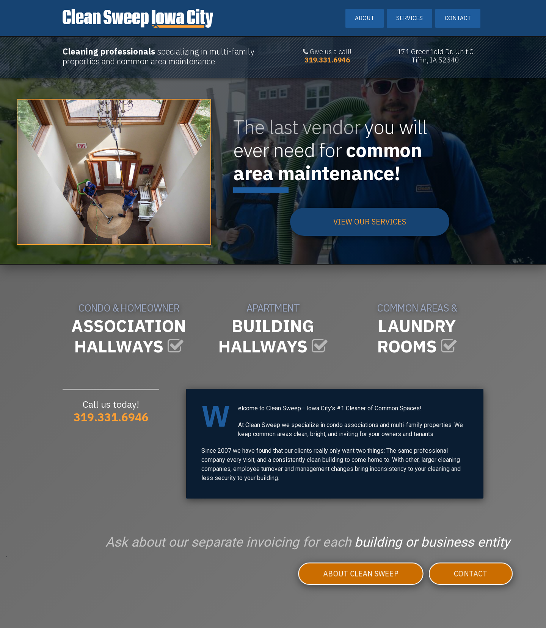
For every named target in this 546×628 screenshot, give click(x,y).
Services (409, 18)
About (364, 18)
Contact (458, 18)
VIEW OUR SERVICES (369, 222)
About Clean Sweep (360, 573)
